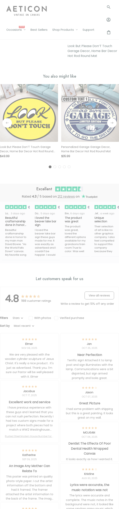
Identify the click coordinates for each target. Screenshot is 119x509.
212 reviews (66, 196)
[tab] (50, 167)
